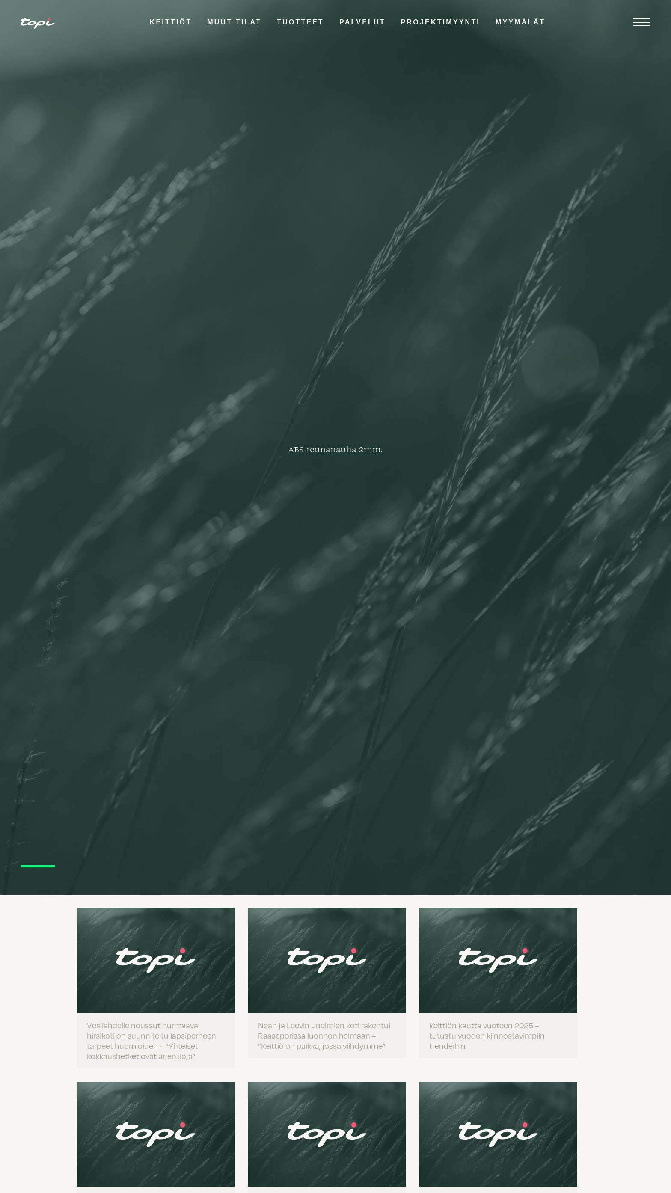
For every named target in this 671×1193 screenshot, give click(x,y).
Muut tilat (234, 22)
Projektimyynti (440, 22)
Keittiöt (171, 22)
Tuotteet (300, 22)
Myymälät (520, 22)
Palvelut (362, 22)
